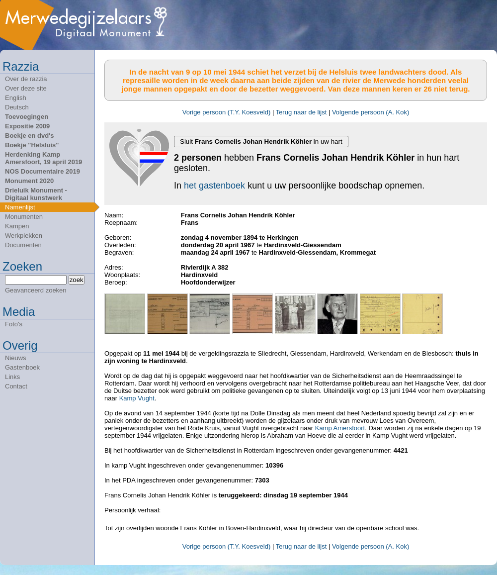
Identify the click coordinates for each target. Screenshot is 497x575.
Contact (16, 386)
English (15, 97)
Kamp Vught (137, 398)
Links (12, 377)
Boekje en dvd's (29, 135)
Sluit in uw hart (261, 141)
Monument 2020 (29, 181)
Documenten (23, 245)
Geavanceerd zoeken (36, 290)
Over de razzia (26, 79)
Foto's (13, 324)
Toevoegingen (26, 116)
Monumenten (24, 216)
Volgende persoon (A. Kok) (370, 112)
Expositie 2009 (27, 126)
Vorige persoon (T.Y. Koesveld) (226, 112)
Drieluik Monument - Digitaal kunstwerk (36, 194)
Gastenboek (22, 367)
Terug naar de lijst (301, 112)
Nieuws (15, 358)
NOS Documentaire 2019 (42, 171)
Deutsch (17, 107)
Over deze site (26, 88)
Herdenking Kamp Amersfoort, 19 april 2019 (43, 158)
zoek (76, 280)
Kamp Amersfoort (340, 428)
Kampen (17, 226)
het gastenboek (214, 186)
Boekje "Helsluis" (32, 145)
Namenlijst (20, 207)
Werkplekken (23, 235)
